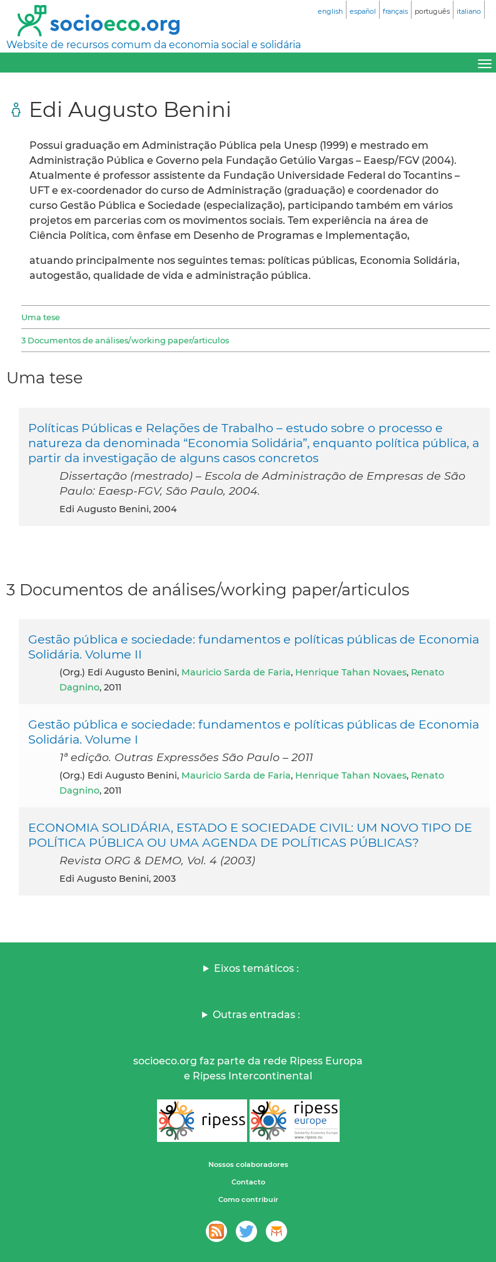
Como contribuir (248, 1199)
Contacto (248, 1182)
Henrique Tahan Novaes (351, 672)
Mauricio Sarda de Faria (236, 672)
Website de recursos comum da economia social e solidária (153, 45)
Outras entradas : (256, 1015)
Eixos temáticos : (256, 968)
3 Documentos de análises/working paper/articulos (125, 340)
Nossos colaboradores (248, 1164)
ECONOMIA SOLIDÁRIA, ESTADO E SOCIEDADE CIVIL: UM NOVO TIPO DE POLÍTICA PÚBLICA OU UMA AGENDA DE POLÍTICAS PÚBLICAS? (250, 835)
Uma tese (40, 317)
